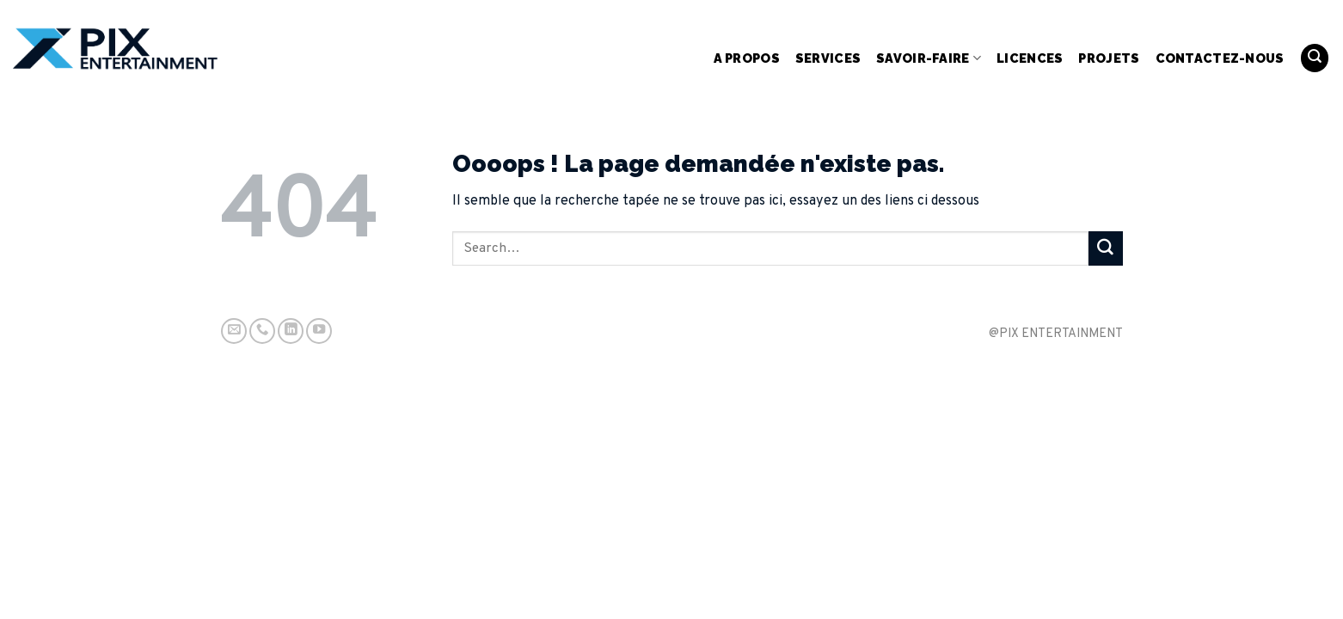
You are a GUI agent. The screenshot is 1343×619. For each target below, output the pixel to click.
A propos (747, 58)
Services (828, 58)
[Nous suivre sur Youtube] (319, 331)
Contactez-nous (1220, 58)
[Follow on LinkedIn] (291, 331)
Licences (1030, 58)
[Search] (1314, 58)
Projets (1108, 58)
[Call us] (262, 331)
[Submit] (1106, 248)
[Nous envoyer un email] (234, 331)
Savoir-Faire (928, 58)
